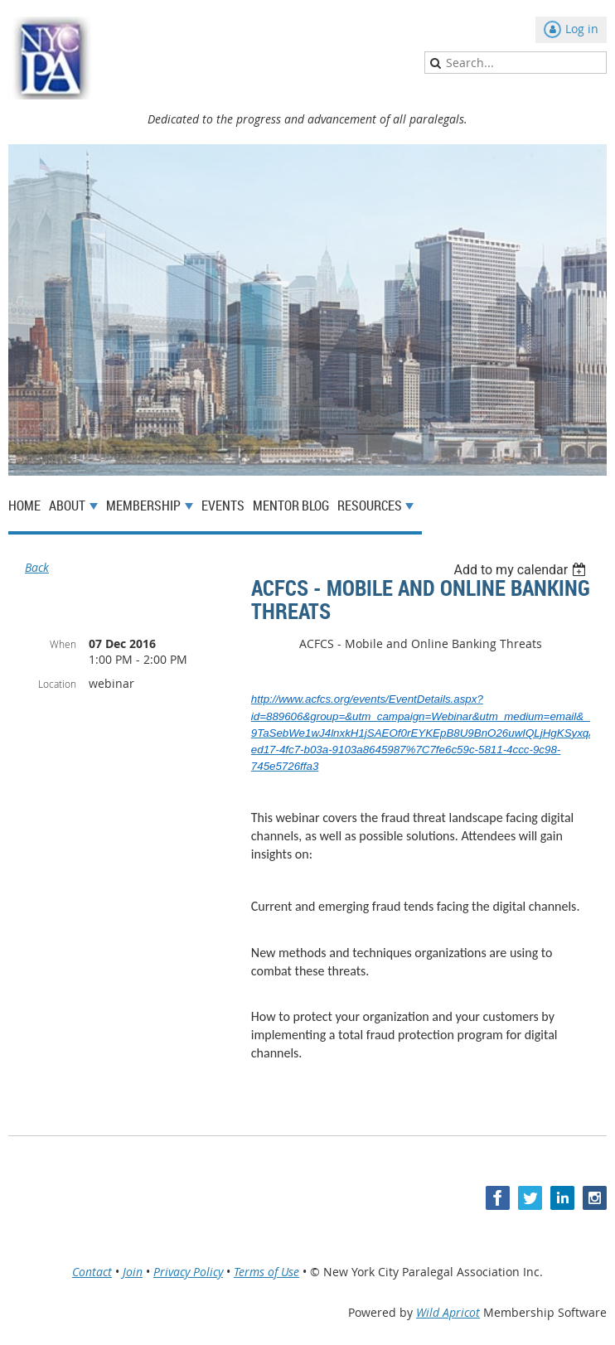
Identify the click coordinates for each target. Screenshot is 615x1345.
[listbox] (521, 569)
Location (57, 683)
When (63, 644)
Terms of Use (266, 1272)
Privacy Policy (188, 1272)
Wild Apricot (448, 1312)
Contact (92, 1272)
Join (133, 1272)
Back (37, 567)
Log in (581, 28)
